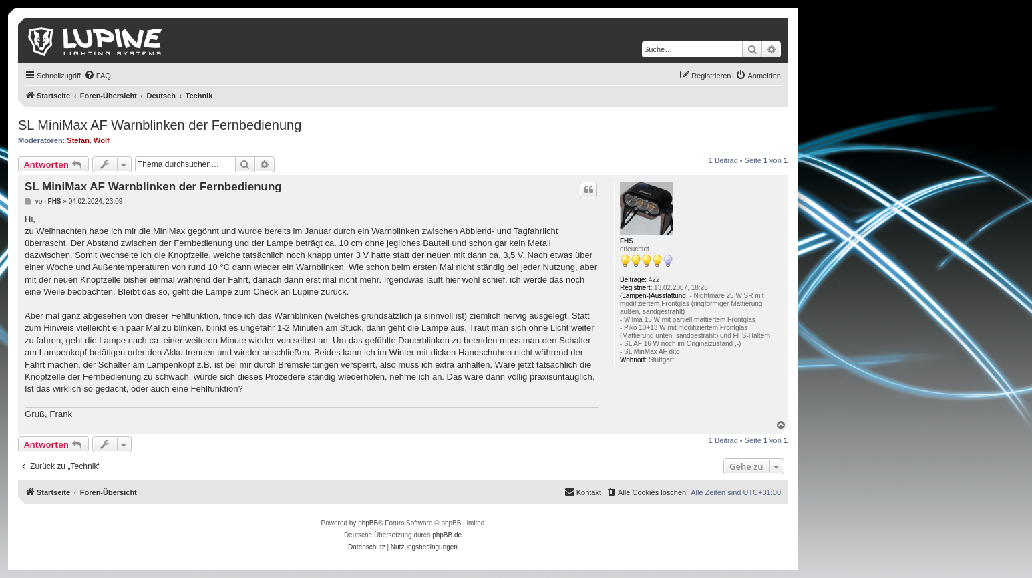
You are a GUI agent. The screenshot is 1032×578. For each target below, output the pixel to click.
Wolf (102, 140)
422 (654, 279)
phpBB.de (447, 535)
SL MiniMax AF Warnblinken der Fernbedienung (159, 125)
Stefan (78, 140)
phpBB (368, 523)
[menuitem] (97, 75)
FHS (626, 241)
